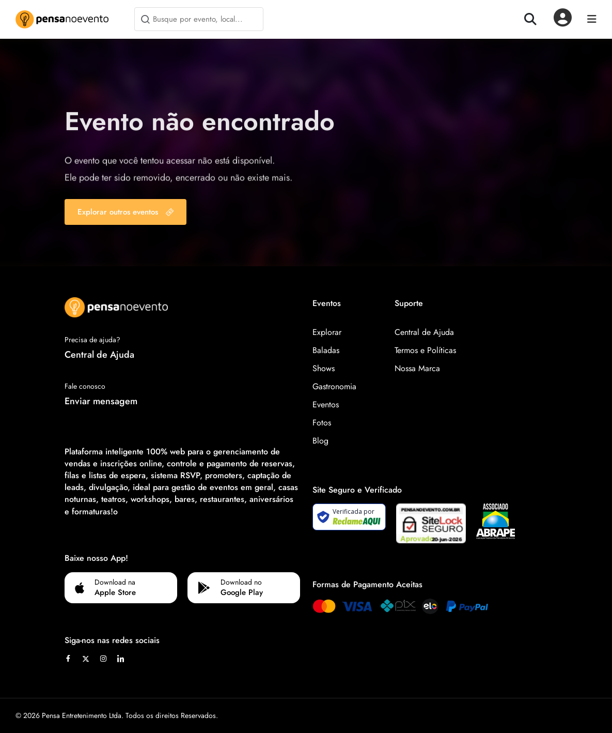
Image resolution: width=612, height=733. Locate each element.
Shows (323, 368)
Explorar (326, 332)
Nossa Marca (417, 368)
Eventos (325, 404)
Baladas (325, 350)
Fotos (321, 423)
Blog (320, 441)
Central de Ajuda (99, 354)
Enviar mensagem (101, 401)
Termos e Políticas (425, 350)
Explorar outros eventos (125, 212)
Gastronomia (334, 386)
